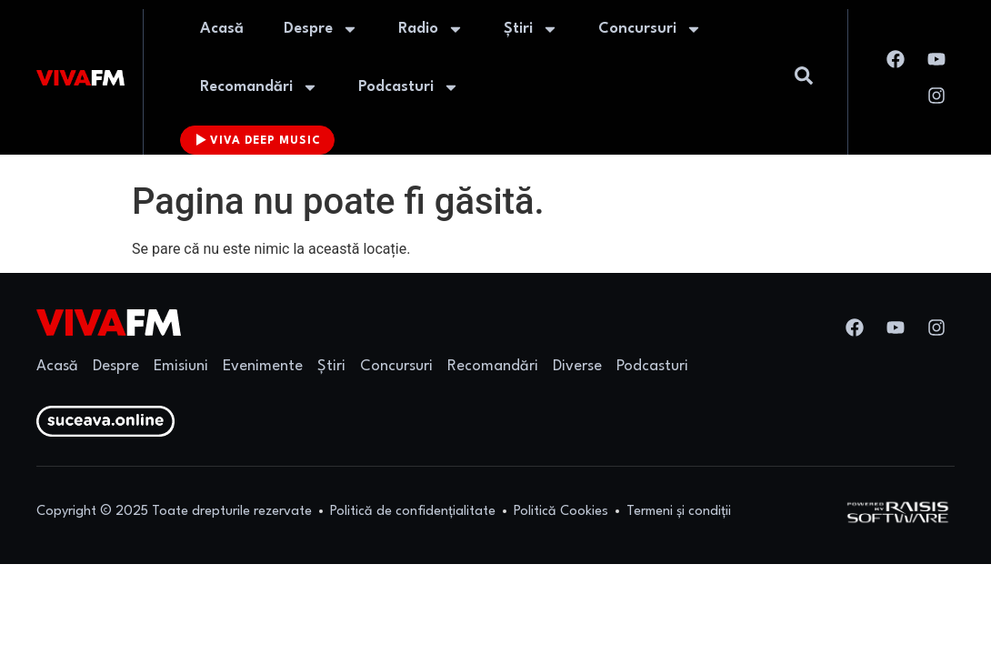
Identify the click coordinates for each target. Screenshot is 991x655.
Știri (531, 29)
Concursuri (650, 29)
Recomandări (259, 87)
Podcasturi (408, 87)
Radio (431, 29)
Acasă (222, 28)
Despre (321, 29)
